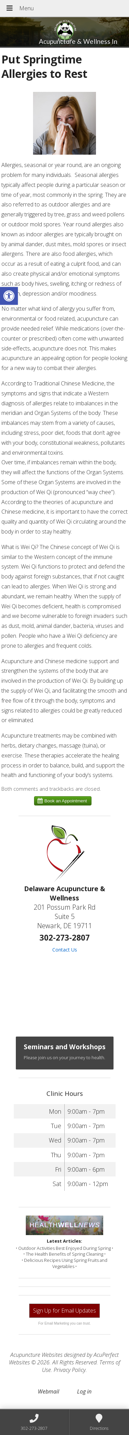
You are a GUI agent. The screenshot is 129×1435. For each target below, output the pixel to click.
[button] (9, 296)
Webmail (48, 1391)
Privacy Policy (70, 1370)
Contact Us (64, 949)
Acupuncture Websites (36, 1355)
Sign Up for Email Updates (64, 1310)
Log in (84, 1391)
